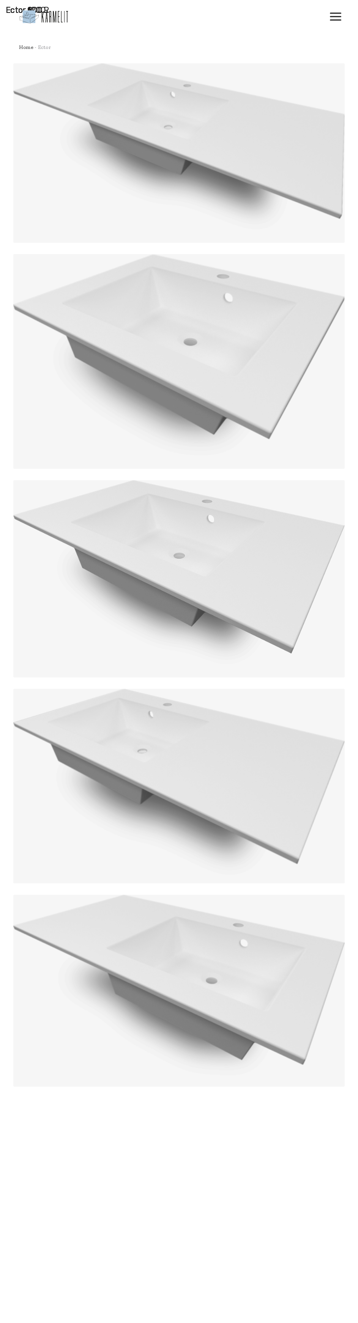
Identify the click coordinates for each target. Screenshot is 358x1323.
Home (26, 47)
